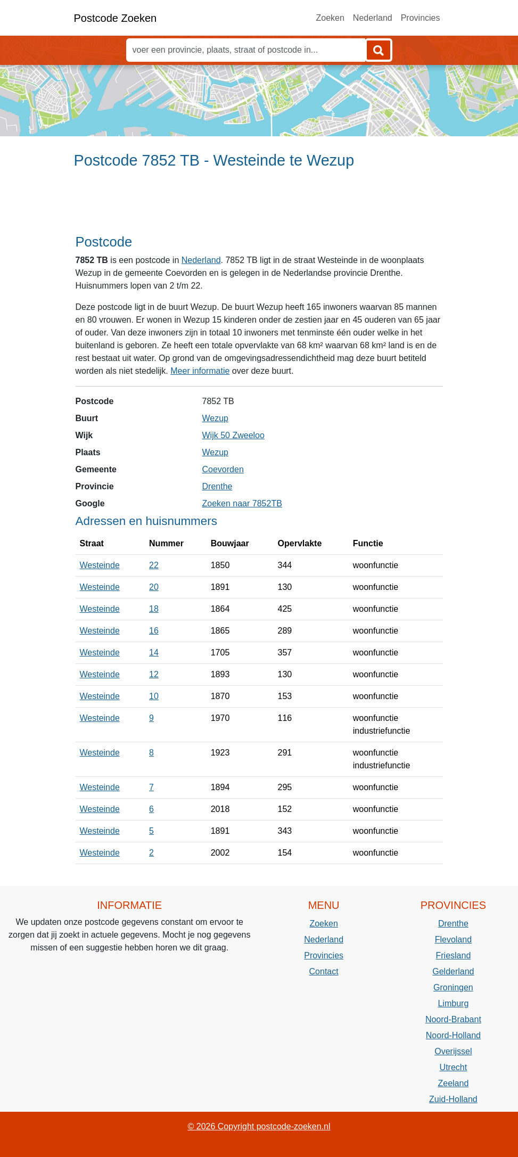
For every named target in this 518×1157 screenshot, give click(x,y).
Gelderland (453, 971)
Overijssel (453, 1051)
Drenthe (217, 486)
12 (154, 674)
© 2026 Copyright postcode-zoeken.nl (259, 1126)
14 (154, 652)
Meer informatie (199, 370)
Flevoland (453, 939)
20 (154, 587)
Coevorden (223, 469)
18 (154, 608)
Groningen (453, 987)
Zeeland (453, 1083)
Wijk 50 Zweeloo (233, 435)
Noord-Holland (453, 1035)
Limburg (453, 1003)
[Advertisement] (259, 206)
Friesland (453, 955)
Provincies (420, 17)
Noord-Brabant (453, 1019)
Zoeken (330, 17)
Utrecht (453, 1067)
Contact (324, 971)
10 (154, 696)
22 (154, 565)
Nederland (372, 17)
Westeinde (100, 565)
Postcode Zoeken (115, 18)
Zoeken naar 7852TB (242, 503)
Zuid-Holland (453, 1099)
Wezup (215, 418)
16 (154, 630)
